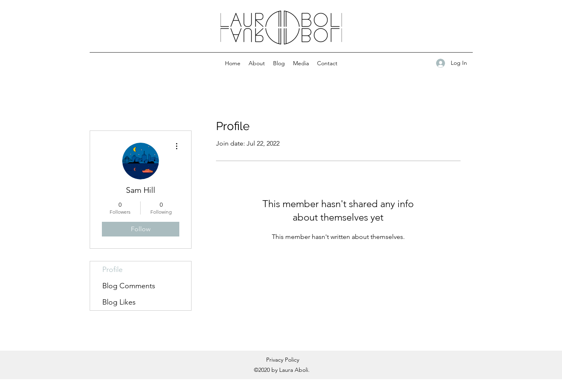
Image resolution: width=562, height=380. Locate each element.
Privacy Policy (282, 359)
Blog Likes (119, 302)
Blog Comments (128, 285)
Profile (112, 269)
